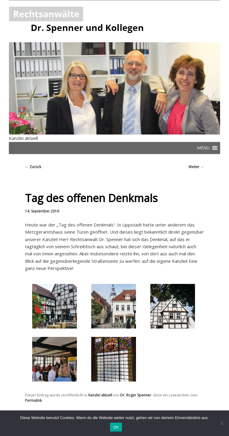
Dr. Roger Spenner (135, 395)
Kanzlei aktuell (23, 138)
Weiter (196, 166)
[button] (203, 148)
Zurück (33, 166)
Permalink (33, 400)
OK (116, 427)
